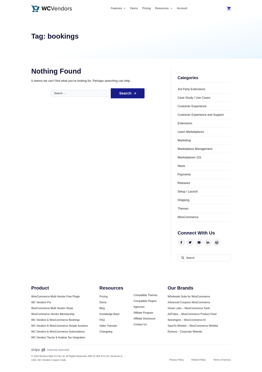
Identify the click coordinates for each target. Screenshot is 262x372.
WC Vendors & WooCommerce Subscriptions (58, 331)
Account (182, 8)
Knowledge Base (109, 314)
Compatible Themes (145, 295)
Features (118, 8)
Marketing (184, 140)
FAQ (102, 319)
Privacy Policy (176, 359)
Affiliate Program (143, 312)
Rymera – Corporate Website (185, 331)
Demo (134, 8)
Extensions (185, 123)
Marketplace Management (195, 149)
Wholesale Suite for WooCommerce (189, 296)
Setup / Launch (188, 191)
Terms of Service (222, 359)
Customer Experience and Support (201, 114)
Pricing (146, 8)
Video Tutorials (108, 325)
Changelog (105, 331)
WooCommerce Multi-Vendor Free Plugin (55, 296)
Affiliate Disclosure (144, 318)
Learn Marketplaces (191, 131)
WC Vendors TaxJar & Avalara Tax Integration (58, 337)
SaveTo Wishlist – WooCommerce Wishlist (193, 325)
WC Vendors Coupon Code (51, 360)
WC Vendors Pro (41, 302)
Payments (184, 174)
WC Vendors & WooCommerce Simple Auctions (59, 325)
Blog (102, 308)
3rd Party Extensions (191, 89)
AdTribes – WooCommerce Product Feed (192, 314)
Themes (183, 208)
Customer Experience (192, 106)
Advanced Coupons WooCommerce (189, 302)
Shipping (183, 200)
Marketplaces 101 (189, 157)
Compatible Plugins (145, 301)
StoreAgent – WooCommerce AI (187, 319)
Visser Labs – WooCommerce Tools (189, 308)
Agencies (139, 306)
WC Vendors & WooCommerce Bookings (55, 319)
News (181, 166)
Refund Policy (198, 359)
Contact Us (140, 324)
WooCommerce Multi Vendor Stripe (52, 308)
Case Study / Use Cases (194, 97)
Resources (163, 8)
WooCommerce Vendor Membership (52, 314)
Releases (184, 183)
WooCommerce (188, 217)
